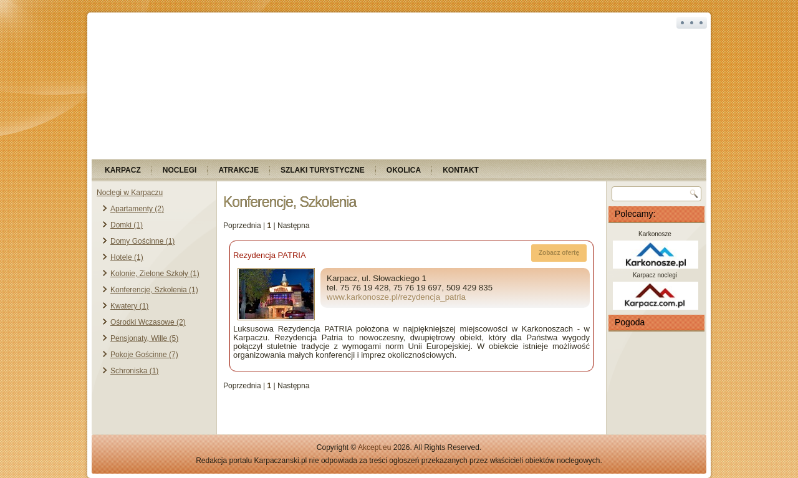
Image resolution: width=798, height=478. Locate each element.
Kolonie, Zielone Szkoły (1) (155, 273)
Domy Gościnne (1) (142, 241)
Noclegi (180, 170)
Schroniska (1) (134, 370)
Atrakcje (238, 170)
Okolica (404, 170)
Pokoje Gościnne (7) (144, 354)
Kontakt (461, 170)
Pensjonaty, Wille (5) (144, 338)
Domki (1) (126, 225)
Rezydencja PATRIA (269, 255)
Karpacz (123, 170)
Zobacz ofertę (559, 252)
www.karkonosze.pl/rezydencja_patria (396, 297)
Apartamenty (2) (137, 208)
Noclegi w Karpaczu (130, 192)
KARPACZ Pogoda (656, 382)
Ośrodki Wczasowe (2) (148, 322)
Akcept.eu (374, 447)
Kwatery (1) (129, 306)
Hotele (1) (126, 257)
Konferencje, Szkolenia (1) (154, 289)
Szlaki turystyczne (323, 170)
